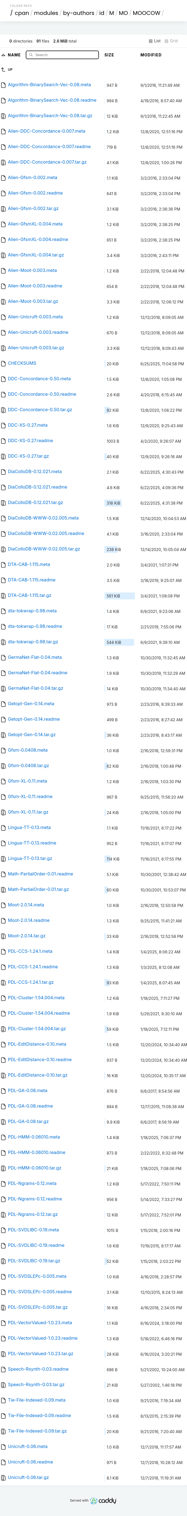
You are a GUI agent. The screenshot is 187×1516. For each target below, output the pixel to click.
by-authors (78, 13)
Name (15, 54)
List (154, 40)
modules (46, 13)
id (101, 13)
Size (109, 55)
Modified (151, 55)
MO (123, 13)
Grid (171, 40)
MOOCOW (146, 13)
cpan (22, 13)
